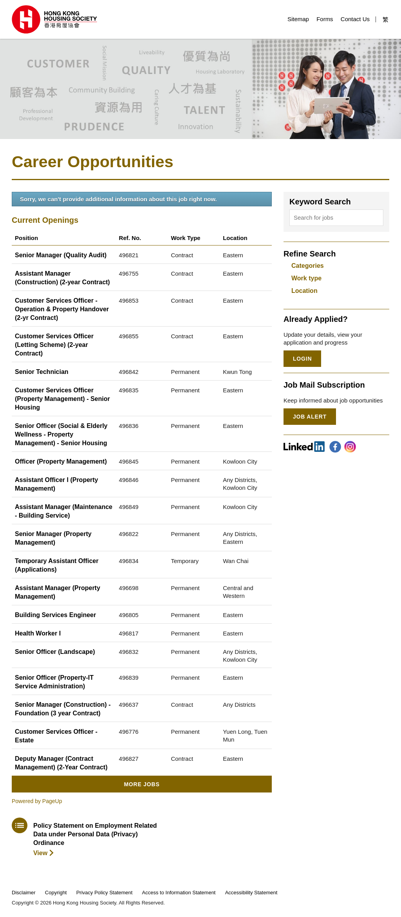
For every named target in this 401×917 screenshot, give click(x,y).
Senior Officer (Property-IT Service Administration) (54, 682)
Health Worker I (38, 633)
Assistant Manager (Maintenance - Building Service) (63, 511)
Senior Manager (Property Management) (53, 538)
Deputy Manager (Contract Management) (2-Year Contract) (61, 763)
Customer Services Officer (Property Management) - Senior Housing (62, 399)
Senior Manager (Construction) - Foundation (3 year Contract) (62, 709)
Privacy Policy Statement (104, 892)
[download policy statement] (85, 837)
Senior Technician (42, 371)
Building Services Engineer (55, 615)
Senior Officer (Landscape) (55, 651)
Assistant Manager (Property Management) (57, 592)
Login (302, 359)
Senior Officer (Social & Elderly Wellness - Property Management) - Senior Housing (61, 434)
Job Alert (310, 416)
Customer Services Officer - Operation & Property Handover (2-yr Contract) (62, 309)
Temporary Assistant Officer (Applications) (56, 565)
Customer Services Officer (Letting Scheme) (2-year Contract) (54, 345)
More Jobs (141, 784)
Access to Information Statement (179, 892)
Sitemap (298, 19)
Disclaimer (24, 892)
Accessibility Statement (251, 892)
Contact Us (355, 19)
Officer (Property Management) (61, 461)
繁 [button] (385, 19)
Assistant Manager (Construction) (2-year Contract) (62, 277)
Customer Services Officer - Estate (56, 736)
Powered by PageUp (37, 801)
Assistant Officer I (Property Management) (56, 484)
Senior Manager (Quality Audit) (61, 255)
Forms (324, 19)
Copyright (56, 892)
